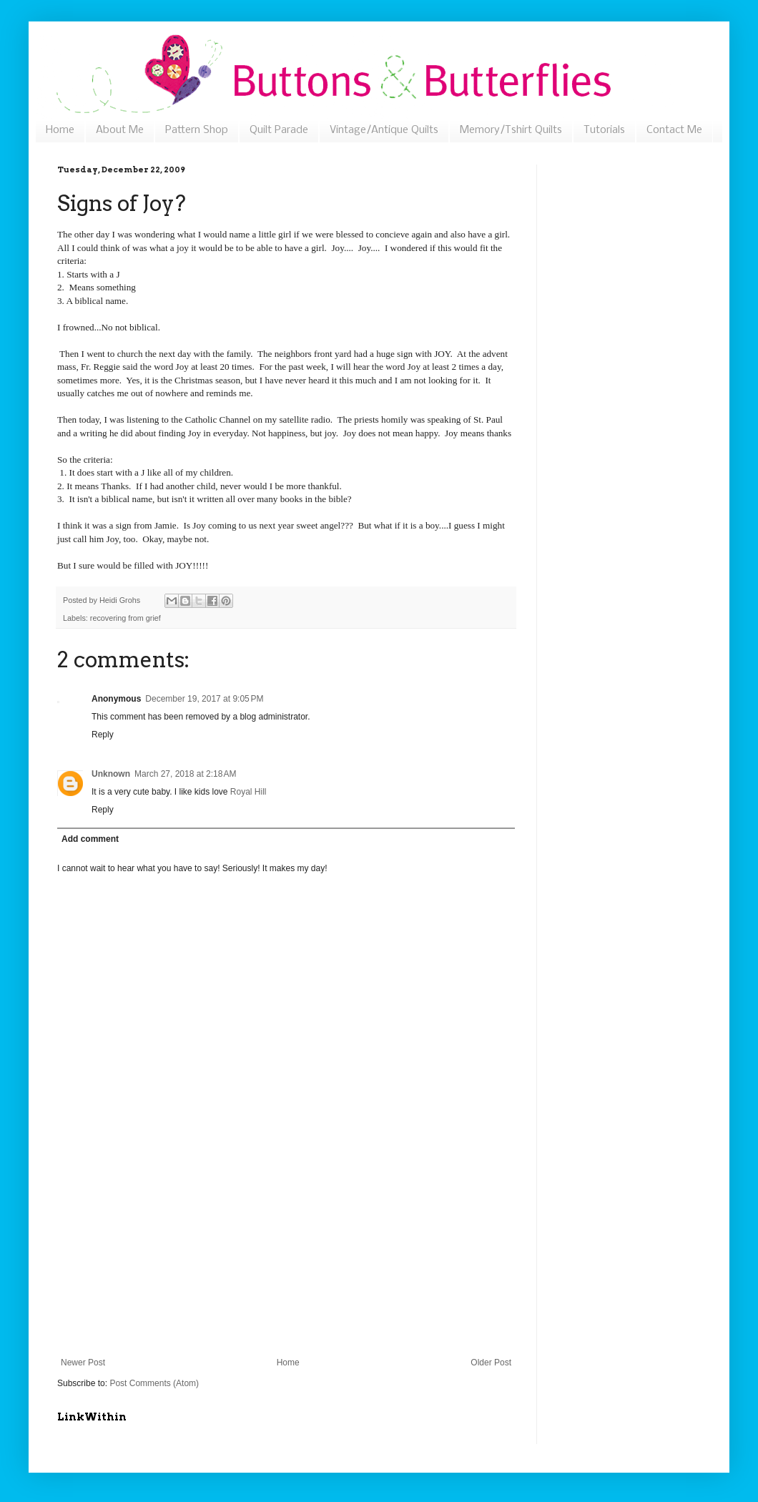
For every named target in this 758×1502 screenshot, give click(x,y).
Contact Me (674, 130)
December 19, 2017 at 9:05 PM (204, 699)
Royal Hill (248, 792)
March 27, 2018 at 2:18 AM (185, 774)
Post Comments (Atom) (154, 1383)
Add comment (90, 839)
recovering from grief (125, 618)
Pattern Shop (196, 130)
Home (60, 130)
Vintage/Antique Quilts (384, 130)
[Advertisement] (286, 1268)
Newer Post (83, 1363)
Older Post (491, 1363)
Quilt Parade (279, 130)
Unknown (111, 774)
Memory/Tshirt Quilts (511, 130)
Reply (103, 735)
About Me (120, 130)
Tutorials (604, 130)
